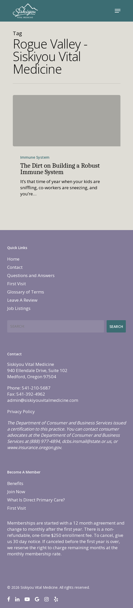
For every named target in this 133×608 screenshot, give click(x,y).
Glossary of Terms (25, 292)
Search (116, 326)
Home (13, 259)
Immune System (34, 157)
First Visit (16, 284)
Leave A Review (22, 300)
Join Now (16, 492)
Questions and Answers (31, 275)
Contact (15, 267)
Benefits (15, 483)
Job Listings (18, 308)
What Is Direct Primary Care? (36, 500)
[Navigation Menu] (117, 10)
